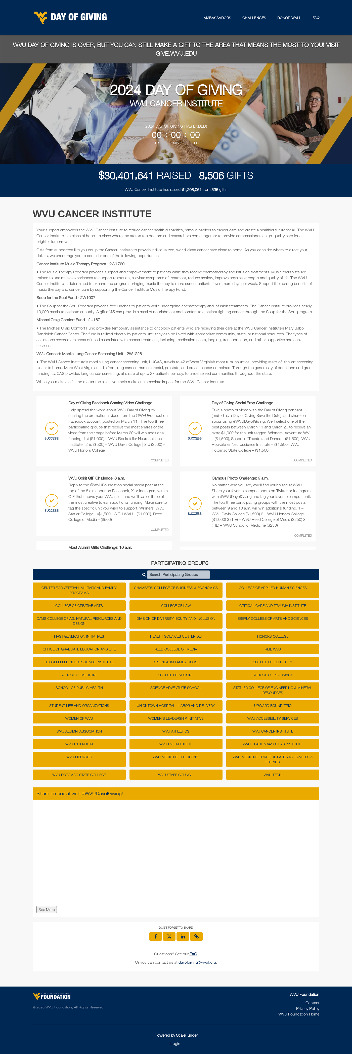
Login (175, 1043)
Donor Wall (289, 18)
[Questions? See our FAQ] (193, 954)
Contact (312, 1002)
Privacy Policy (307, 1008)
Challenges (254, 18)
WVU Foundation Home (298, 1014)
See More (46, 909)
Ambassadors (217, 18)
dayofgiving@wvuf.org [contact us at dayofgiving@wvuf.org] (197, 962)
